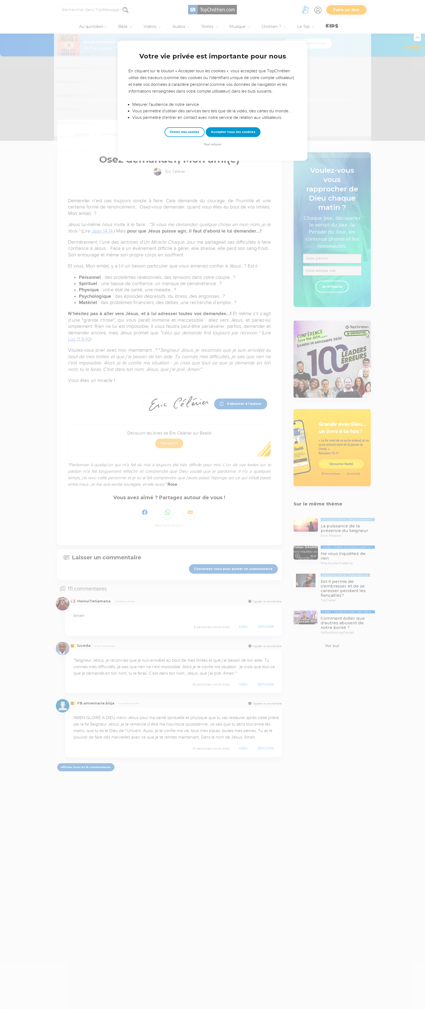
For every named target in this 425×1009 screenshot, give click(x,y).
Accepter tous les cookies (233, 132)
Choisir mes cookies (184, 132)
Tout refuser (212, 144)
